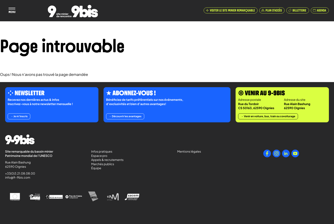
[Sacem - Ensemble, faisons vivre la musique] (132, 196)
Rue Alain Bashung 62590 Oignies (18, 164)
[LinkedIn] (286, 153)
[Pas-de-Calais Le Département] (74, 196)
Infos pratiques (101, 151)
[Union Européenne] (15, 196)
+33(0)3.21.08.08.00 (18, 173)
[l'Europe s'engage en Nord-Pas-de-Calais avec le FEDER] (34, 196)
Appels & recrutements (107, 160)
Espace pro (99, 156)
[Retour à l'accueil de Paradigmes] (72, 11)
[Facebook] (267, 153)
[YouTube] (295, 153)
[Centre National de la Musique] (113, 196)
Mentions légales (189, 151)
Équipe (96, 168)
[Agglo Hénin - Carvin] (93, 196)
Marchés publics (102, 164)
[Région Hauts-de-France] (54, 196)
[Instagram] (276, 153)
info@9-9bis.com (17, 177)
